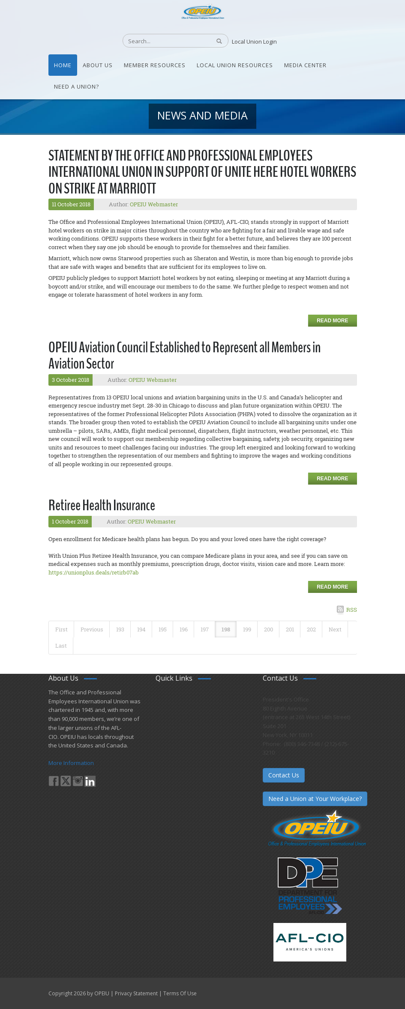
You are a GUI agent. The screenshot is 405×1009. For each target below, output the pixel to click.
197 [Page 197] (205, 629)
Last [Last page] (61, 645)
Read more (332, 321)
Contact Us (283, 775)
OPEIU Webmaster (154, 204)
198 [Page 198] (226, 629)
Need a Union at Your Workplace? (315, 799)
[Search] (162, 41)
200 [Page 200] (268, 629)
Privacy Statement (136, 993)
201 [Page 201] (290, 629)
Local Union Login (254, 41)
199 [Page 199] (247, 629)
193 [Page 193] (120, 629)
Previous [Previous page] (92, 629)
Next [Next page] (335, 629)
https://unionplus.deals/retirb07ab (93, 572)
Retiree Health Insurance (101, 505)
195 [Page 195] (163, 629)
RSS (351, 609)
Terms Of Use (180, 993)
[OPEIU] (202, 11)
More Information (71, 763)
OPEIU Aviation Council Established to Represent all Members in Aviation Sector (184, 355)
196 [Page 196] (184, 629)
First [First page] (61, 629)
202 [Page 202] (311, 629)
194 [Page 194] (141, 629)
